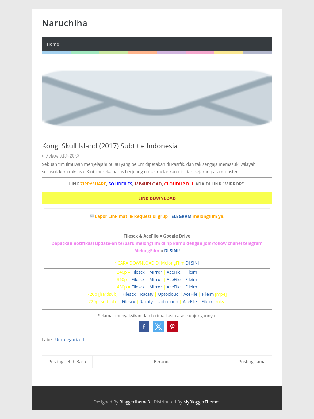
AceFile (174, 272)
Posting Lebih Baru (67, 361)
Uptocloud (168, 294)
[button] (144, 326)
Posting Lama (252, 361)
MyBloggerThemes (201, 402)
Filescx (138, 272)
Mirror (155, 272)
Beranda (162, 361)
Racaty (146, 294)
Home (53, 44)
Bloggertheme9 (134, 402)
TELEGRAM (180, 216)
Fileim (191, 272)
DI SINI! (172, 250)
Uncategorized (69, 339)
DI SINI (192, 263)
